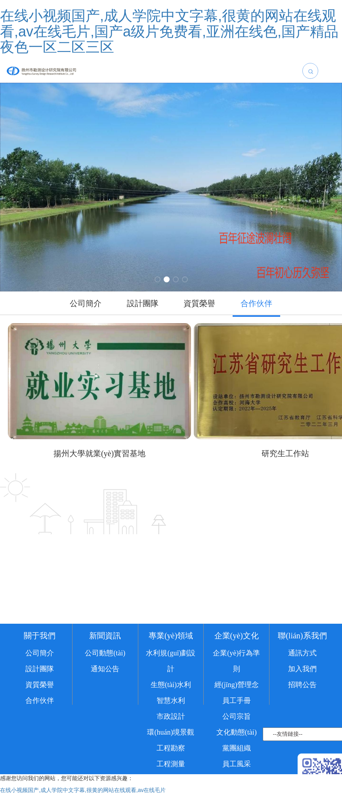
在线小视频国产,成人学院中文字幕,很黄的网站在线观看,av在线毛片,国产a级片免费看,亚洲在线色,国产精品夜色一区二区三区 (169, 31)
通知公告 (105, 697)
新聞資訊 (105, 663)
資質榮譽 (39, 712)
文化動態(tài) (236, 760)
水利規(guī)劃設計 (170, 689)
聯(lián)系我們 (302, 663)
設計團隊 (39, 697)
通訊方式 (302, 681)
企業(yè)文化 (236, 663)
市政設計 (171, 744)
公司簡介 (39, 681)
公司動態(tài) (105, 681)
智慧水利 (171, 728)
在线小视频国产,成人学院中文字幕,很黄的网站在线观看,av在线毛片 (83, 790)
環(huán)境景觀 (170, 760)
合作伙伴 (39, 728)
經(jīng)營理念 (236, 712)
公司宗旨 (236, 744)
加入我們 (302, 697)
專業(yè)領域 (171, 663)
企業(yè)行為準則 (236, 689)
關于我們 (39, 663)
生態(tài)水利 (171, 712)
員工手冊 (236, 728)
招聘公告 (302, 712)
